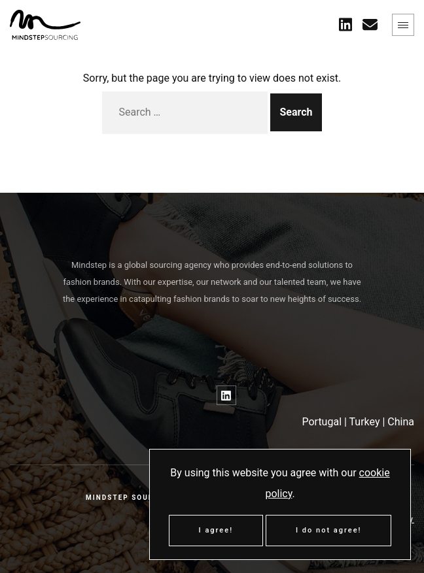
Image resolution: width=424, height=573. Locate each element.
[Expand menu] (403, 25)
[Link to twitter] (345, 25)
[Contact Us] (370, 25)
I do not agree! (328, 530)
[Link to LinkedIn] (226, 395)
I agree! (216, 530)
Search (295, 112)
